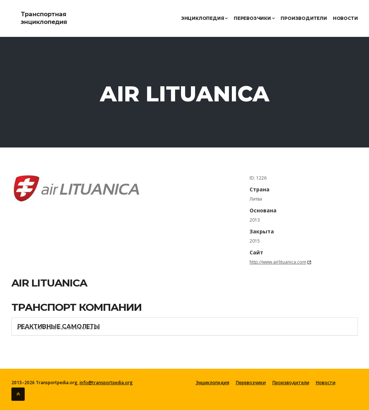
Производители (304, 18)
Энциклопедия (204, 18)
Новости (345, 18)
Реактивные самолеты (58, 326)
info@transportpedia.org (106, 382)
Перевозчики (254, 18)
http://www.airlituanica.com (278, 262)
